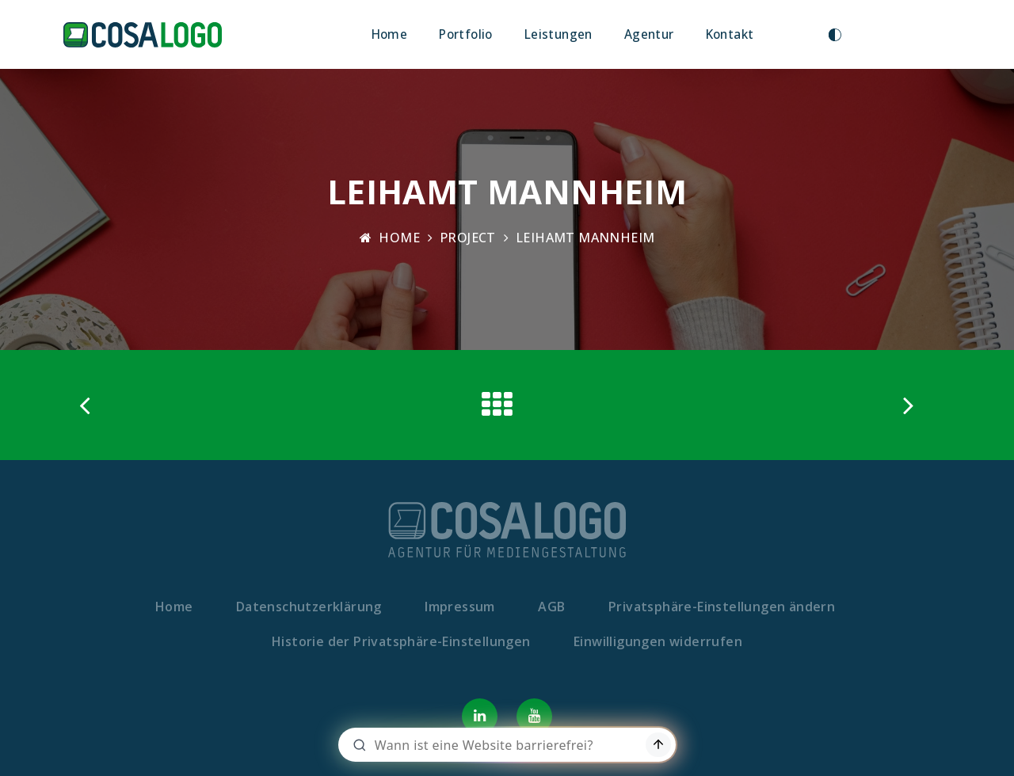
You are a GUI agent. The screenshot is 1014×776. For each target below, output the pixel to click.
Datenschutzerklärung (309, 606)
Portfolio (466, 34)
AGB (551, 606)
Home (390, 34)
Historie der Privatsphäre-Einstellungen (401, 641)
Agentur (649, 34)
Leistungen (558, 34)
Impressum (460, 606)
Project (468, 237)
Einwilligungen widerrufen (658, 641)
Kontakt (730, 34)
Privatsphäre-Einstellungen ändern (721, 606)
